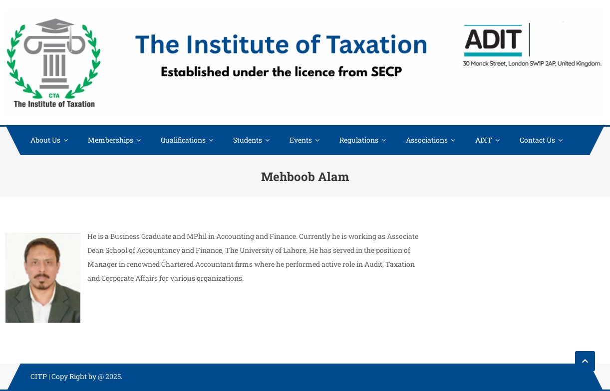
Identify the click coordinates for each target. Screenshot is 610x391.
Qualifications (183, 140)
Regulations (358, 140)
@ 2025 (109, 376)
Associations (427, 140)
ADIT (483, 140)
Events (301, 140)
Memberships (110, 140)
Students (247, 140)
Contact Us (537, 140)
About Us (45, 140)
